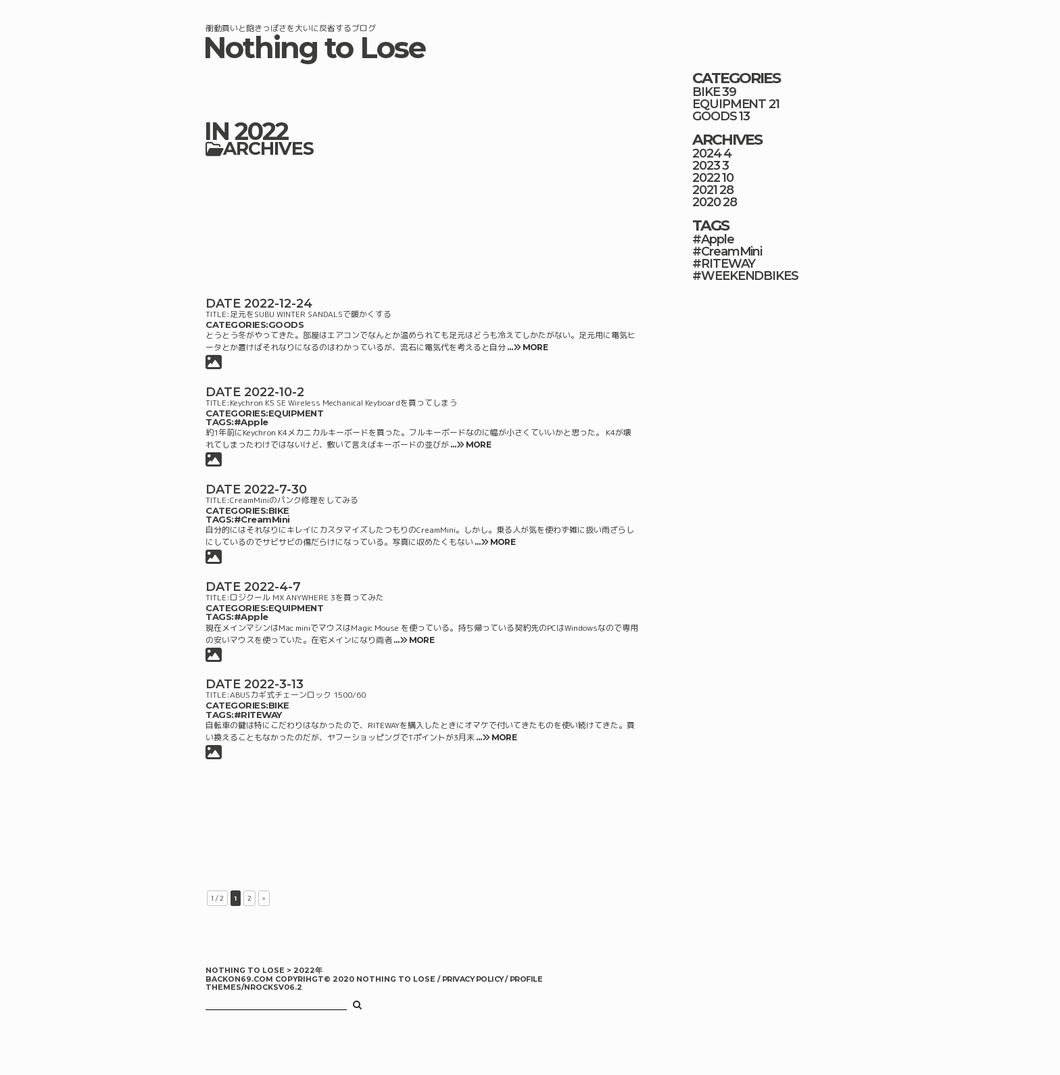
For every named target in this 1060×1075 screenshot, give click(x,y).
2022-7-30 (275, 489)
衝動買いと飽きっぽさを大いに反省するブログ (291, 28)
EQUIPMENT (296, 413)
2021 (704, 190)
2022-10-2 (274, 392)
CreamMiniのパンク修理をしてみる (294, 500)
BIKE (278, 510)
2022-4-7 (272, 586)
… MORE (527, 347)
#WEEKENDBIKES (745, 275)
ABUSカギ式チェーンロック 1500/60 (298, 694)
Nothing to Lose (314, 48)
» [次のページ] (264, 898)
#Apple (251, 421)
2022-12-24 (278, 303)
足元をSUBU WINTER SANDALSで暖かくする (310, 314)
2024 (706, 153)
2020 (706, 202)
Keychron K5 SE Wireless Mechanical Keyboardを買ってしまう (343, 402)
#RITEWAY (258, 714)
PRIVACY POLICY (473, 979)
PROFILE (526, 979)
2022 (706, 177)
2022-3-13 (274, 684)
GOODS (286, 324)
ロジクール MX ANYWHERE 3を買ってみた (307, 597)
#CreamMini (262, 519)
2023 (706, 165)
